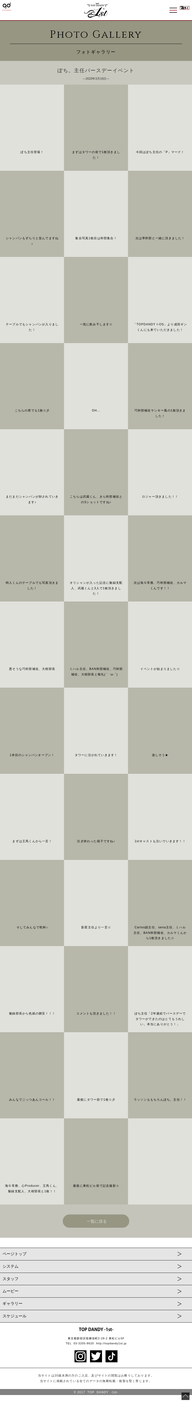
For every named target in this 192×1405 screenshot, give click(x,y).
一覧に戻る (97, 1221)
